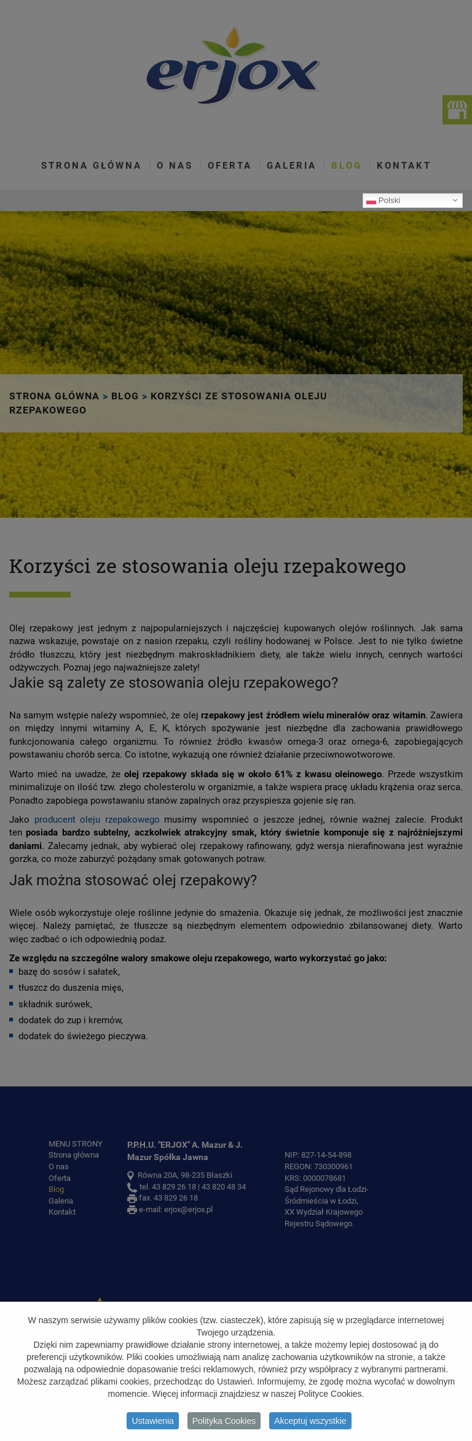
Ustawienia (152, 1423)
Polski (383, 200)
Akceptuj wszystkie (310, 1423)
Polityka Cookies (224, 1423)
